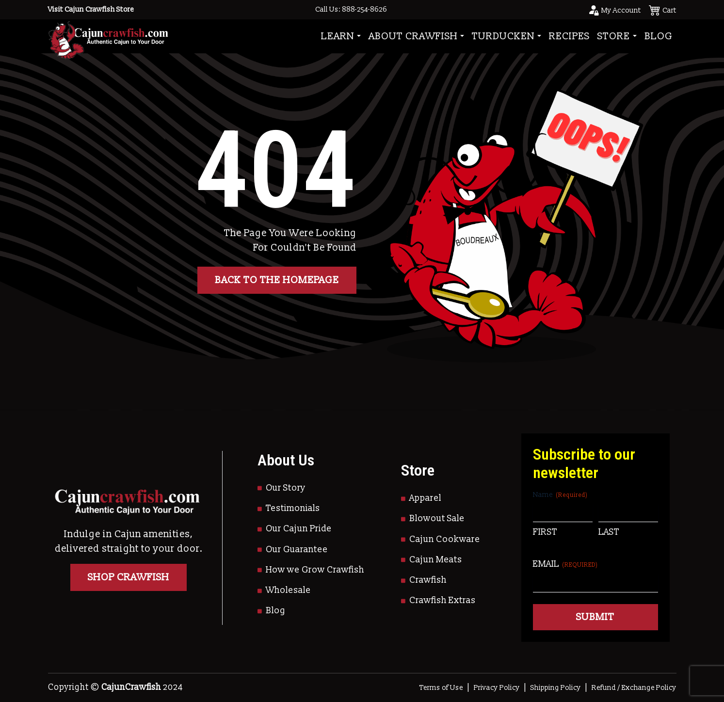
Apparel (425, 498)
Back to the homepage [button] (277, 280)
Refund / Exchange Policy (634, 688)
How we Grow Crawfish (315, 569)
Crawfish (428, 580)
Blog (658, 36)
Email (565, 564)
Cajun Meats (435, 559)
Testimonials (293, 508)
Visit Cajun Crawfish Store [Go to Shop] (91, 9)
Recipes (569, 36)
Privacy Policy (497, 688)
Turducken (503, 36)
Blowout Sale (437, 518)
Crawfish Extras (442, 600)
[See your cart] (662, 10)
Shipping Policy (556, 688)
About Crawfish (413, 36)
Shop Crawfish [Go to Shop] (128, 577)
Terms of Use (441, 688)
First (545, 532)
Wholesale (288, 590)
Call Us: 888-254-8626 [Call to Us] (351, 9)
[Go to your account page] (614, 10)
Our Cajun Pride (299, 528)
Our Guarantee (297, 549)
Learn (337, 36)
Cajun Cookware (444, 539)
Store (613, 36)
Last (608, 532)
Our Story (286, 488)
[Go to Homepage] (108, 36)
